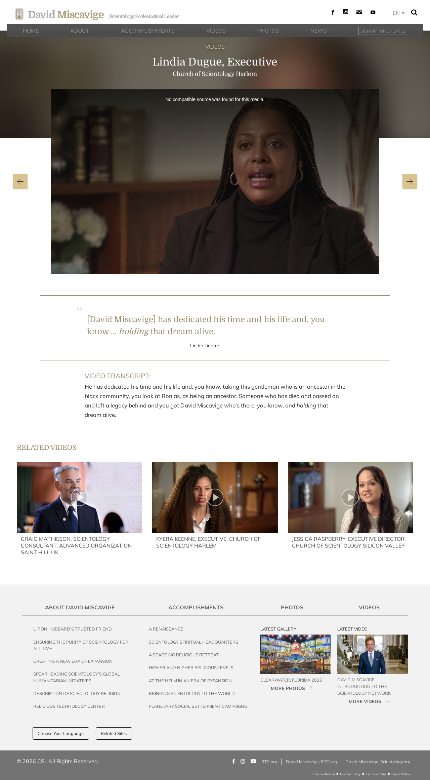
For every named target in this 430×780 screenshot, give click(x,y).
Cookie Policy (350, 774)
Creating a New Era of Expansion (73, 661)
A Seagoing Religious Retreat (184, 654)
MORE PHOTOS (288, 688)
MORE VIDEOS (365, 701)
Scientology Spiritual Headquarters (193, 642)
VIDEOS (215, 46)
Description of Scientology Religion (77, 693)
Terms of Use (376, 774)
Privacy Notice (323, 774)
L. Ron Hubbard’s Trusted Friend (72, 629)
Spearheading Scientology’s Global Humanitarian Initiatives (76, 677)
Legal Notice (400, 774)
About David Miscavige (80, 607)
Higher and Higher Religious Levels (191, 667)
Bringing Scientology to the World (192, 693)
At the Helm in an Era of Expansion (190, 680)
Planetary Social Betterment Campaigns (198, 706)
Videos (369, 607)
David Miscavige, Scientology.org (378, 761)
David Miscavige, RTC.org (311, 761)
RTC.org (269, 761)
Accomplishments (195, 607)
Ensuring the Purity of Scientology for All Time (81, 645)
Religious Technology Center (69, 706)
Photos (292, 607)
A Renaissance (166, 629)
